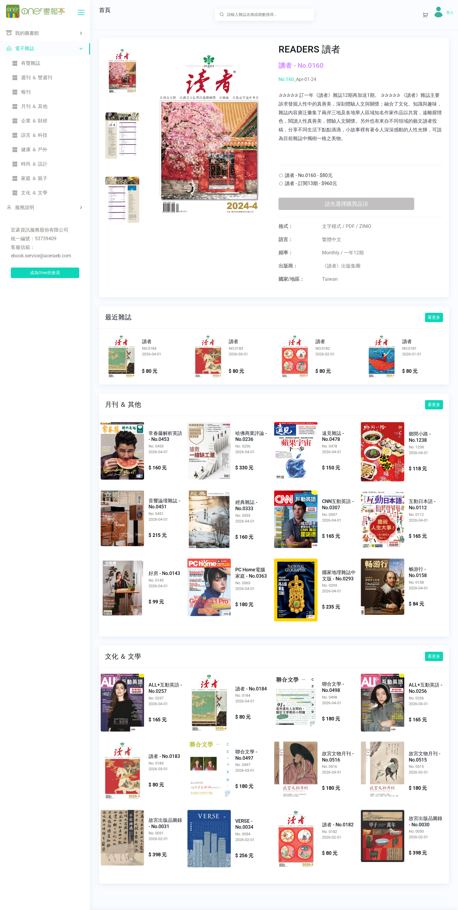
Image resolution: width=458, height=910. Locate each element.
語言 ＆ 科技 (29, 135)
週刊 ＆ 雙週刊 (32, 77)
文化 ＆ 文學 (29, 193)
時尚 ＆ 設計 (29, 164)
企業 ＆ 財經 (29, 121)
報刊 (21, 92)
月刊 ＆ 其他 (29, 106)
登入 (449, 12)
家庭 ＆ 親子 (29, 178)
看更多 (434, 317)
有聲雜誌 (26, 63)
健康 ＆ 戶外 (29, 149)
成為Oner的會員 (45, 272)
